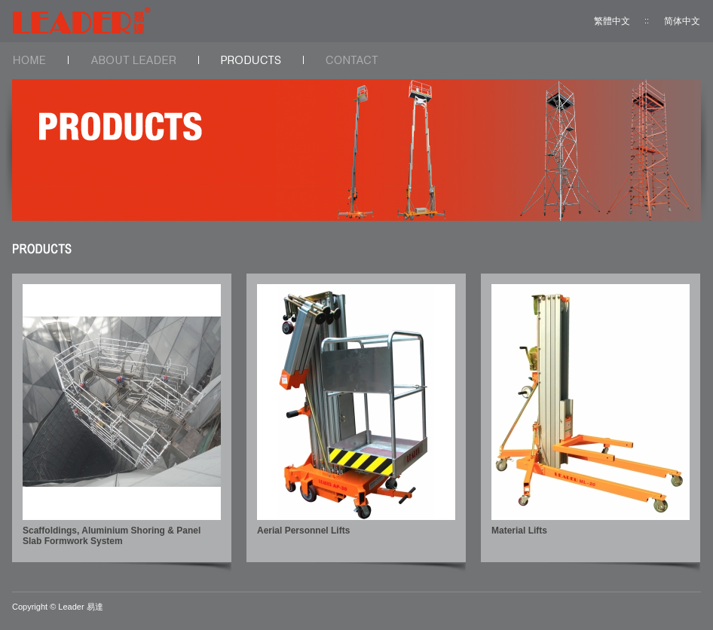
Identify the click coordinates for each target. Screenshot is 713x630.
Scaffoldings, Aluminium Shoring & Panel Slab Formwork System (111, 535)
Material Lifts (519, 530)
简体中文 (682, 21)
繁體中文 (612, 21)
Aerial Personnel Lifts (303, 530)
